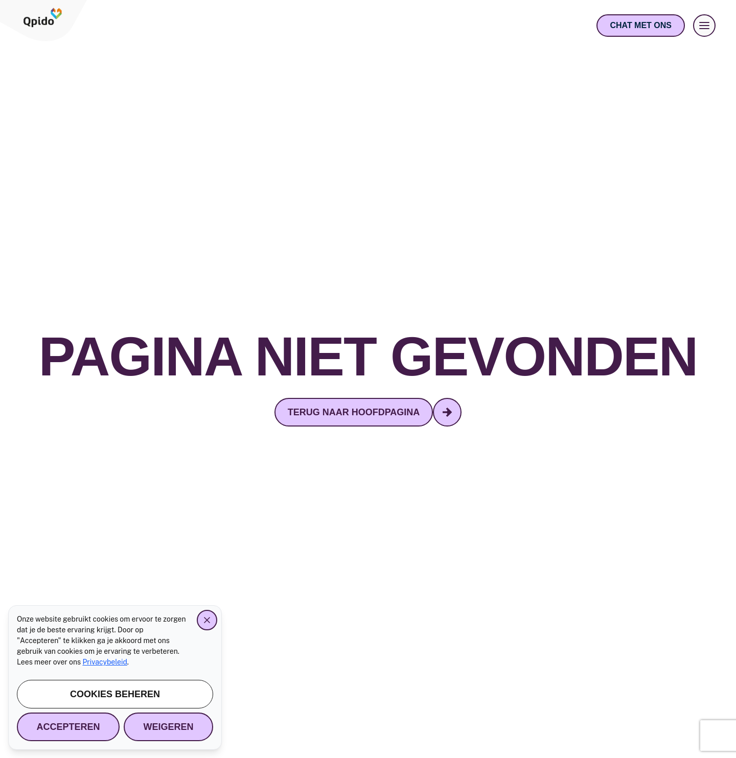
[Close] (207, 620)
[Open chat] (640, 25)
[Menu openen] (704, 25)
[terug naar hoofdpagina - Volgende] (447, 412)
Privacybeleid (104, 662)
